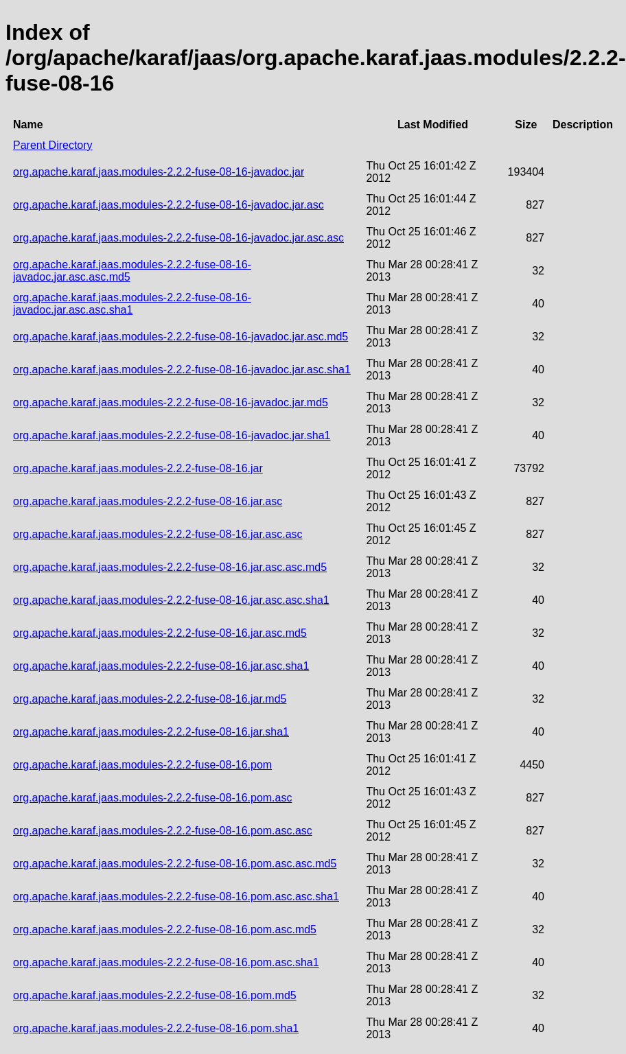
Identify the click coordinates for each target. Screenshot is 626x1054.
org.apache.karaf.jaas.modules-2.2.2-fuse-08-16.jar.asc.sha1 (161, 666)
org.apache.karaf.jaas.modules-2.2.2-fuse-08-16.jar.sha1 (151, 732)
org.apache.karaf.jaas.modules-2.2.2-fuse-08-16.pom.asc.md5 (164, 929)
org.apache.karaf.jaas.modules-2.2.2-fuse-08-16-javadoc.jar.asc (168, 205)
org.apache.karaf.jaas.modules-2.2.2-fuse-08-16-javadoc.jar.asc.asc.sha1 (132, 304)
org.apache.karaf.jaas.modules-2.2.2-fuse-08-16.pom (142, 765)
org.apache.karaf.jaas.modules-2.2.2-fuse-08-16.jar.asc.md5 (160, 633)
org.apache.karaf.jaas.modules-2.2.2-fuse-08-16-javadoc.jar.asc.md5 (180, 336)
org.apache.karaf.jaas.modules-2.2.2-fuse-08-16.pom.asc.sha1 (166, 962)
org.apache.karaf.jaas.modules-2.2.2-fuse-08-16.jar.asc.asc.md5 (170, 567)
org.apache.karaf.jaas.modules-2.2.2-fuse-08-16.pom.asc (152, 798)
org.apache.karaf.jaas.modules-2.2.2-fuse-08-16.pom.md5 (155, 995)
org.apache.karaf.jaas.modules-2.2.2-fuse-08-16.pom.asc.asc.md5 (174, 863)
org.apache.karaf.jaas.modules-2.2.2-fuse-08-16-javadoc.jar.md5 (170, 402)
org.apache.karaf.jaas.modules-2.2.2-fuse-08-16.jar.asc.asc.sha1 (171, 600)
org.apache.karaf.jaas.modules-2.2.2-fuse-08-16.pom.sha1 (156, 1028)
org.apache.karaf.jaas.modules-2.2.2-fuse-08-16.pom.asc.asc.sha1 (176, 896)
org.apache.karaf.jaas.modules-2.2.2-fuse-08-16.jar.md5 (149, 699)
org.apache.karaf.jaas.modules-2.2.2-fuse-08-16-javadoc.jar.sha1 (172, 435)
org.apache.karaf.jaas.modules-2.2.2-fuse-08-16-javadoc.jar (158, 172)
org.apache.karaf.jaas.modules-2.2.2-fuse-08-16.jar (138, 468)
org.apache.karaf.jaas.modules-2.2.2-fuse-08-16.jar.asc (147, 501)
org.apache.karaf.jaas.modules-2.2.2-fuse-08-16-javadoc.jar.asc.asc (178, 238)
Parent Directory (53, 145)
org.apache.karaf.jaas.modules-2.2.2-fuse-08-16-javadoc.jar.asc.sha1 (182, 369)
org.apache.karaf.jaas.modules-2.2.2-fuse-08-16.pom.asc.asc (162, 830)
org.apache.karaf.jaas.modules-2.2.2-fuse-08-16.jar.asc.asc (158, 534)
